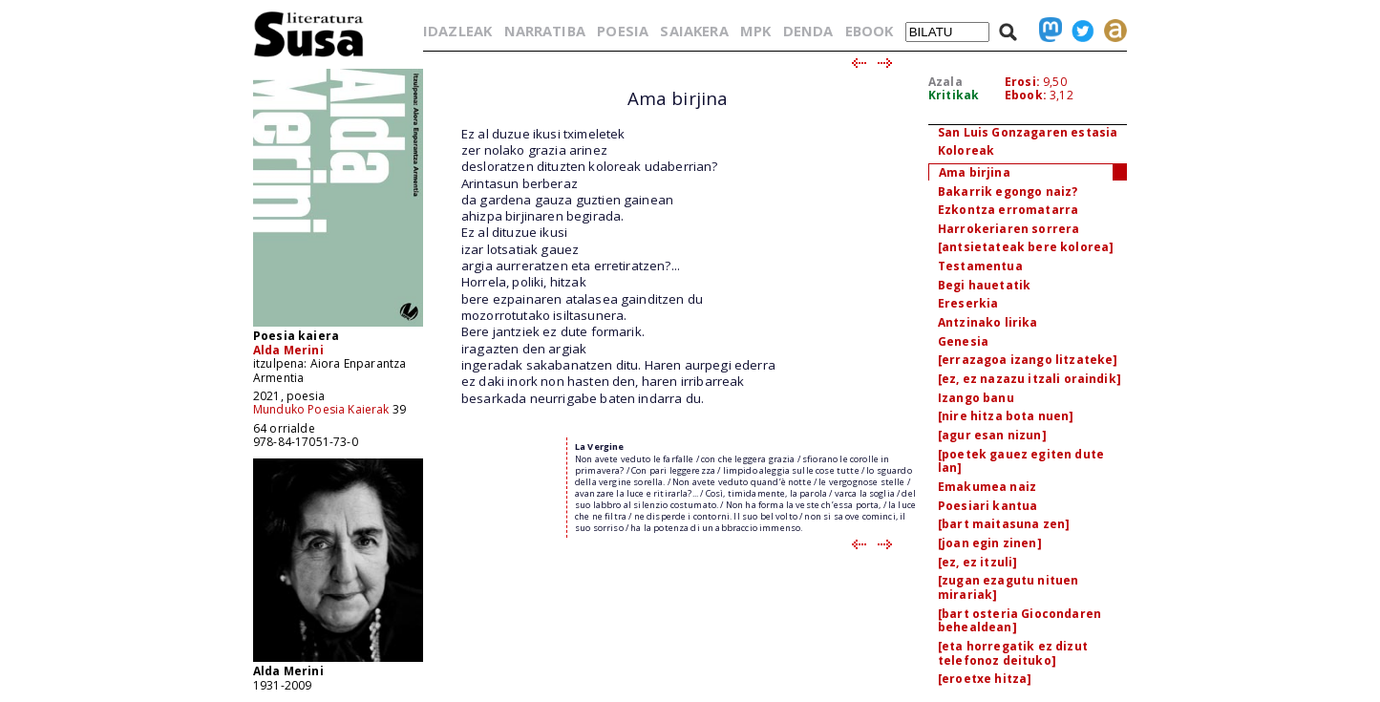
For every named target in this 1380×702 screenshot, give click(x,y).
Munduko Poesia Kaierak (321, 409)
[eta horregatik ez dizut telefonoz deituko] (1013, 653)
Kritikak (953, 95)
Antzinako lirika (988, 322)
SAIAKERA (694, 30)
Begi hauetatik (984, 285)
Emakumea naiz (987, 487)
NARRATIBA (544, 30)
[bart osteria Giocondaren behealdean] (1019, 621)
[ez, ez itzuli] (977, 562)
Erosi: (1022, 82)
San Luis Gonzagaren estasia (1027, 132)
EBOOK (869, 30)
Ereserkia (968, 303)
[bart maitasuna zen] (1004, 524)
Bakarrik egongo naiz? (1007, 191)
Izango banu (976, 398)
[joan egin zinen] (990, 543)
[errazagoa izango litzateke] (1027, 359)
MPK (755, 30)
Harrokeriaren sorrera (1008, 229)
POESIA (622, 30)
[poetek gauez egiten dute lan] (1021, 461)
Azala (945, 82)
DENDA (808, 30)
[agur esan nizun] (992, 435)
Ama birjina (974, 172)
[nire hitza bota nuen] (1006, 416)
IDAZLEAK (457, 30)
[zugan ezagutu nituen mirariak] (1008, 587)
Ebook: (1026, 95)
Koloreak (966, 150)
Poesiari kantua (987, 506)
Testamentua (980, 266)
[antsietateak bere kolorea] (1026, 247)
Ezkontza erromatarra (1008, 210)
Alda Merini (288, 350)
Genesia (963, 341)
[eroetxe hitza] (984, 678)
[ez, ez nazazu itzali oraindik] (1029, 379)
